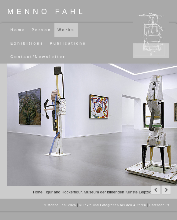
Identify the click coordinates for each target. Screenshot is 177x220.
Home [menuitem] (17, 30)
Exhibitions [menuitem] (27, 43)
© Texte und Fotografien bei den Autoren (112, 205)
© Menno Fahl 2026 (60, 205)
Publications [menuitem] (68, 43)
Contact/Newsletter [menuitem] (38, 57)
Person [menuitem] (41, 30)
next (166, 189)
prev (155, 189)
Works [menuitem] (66, 30)
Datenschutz (159, 205)
